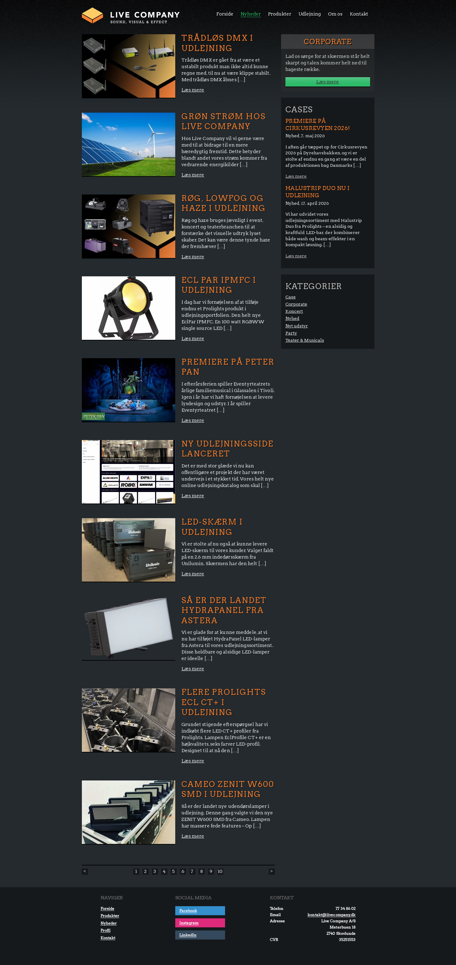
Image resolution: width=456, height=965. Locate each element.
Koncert (294, 311)
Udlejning (310, 14)
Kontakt (359, 14)
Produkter (279, 14)
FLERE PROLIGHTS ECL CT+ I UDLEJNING (223, 702)
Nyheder (251, 14)
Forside (224, 14)
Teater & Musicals (304, 340)
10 (220, 871)
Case (290, 296)
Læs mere (192, 90)
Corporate (296, 304)
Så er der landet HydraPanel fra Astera (224, 610)
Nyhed (292, 318)
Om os (335, 14)
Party (291, 332)
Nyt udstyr (296, 325)
